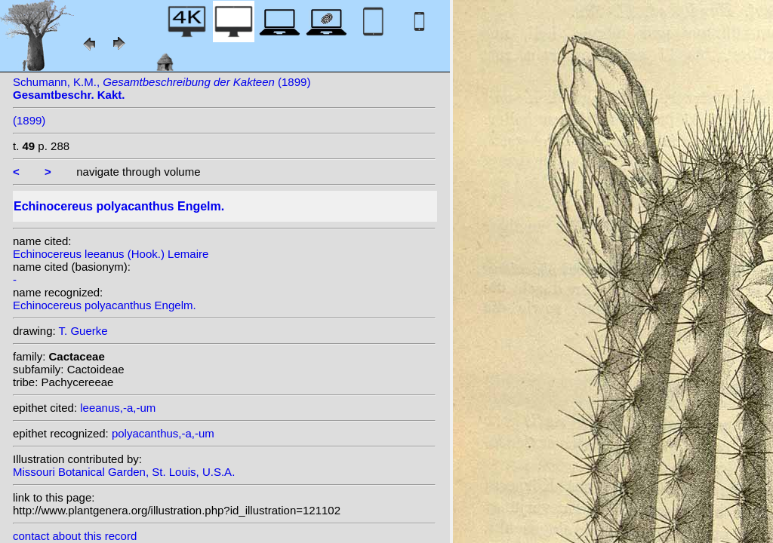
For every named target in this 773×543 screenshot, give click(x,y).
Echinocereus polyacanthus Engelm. (104, 305)
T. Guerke (83, 330)
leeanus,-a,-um (118, 407)
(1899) (29, 120)
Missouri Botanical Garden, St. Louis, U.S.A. (124, 471)
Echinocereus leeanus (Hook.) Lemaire (110, 253)
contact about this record (75, 535)
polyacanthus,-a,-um (163, 433)
